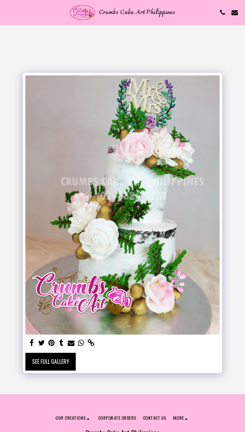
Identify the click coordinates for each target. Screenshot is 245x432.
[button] (9, 12)
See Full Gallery (50, 361)
